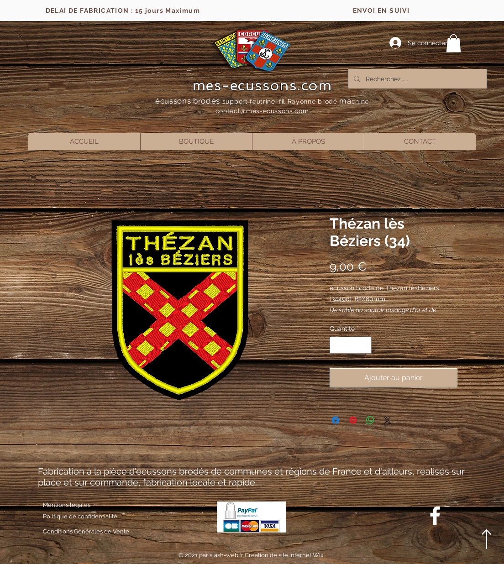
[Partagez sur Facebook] (335, 420)
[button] (453, 43)
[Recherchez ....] (416, 79)
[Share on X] (387, 420)
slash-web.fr (227, 555)
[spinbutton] (350, 345)
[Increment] (364, 345)
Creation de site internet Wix (284, 555)
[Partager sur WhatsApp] (370, 420)
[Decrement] (336, 345)
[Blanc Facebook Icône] (435, 515)
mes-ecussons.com (262, 85)
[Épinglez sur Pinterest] (352, 420)
